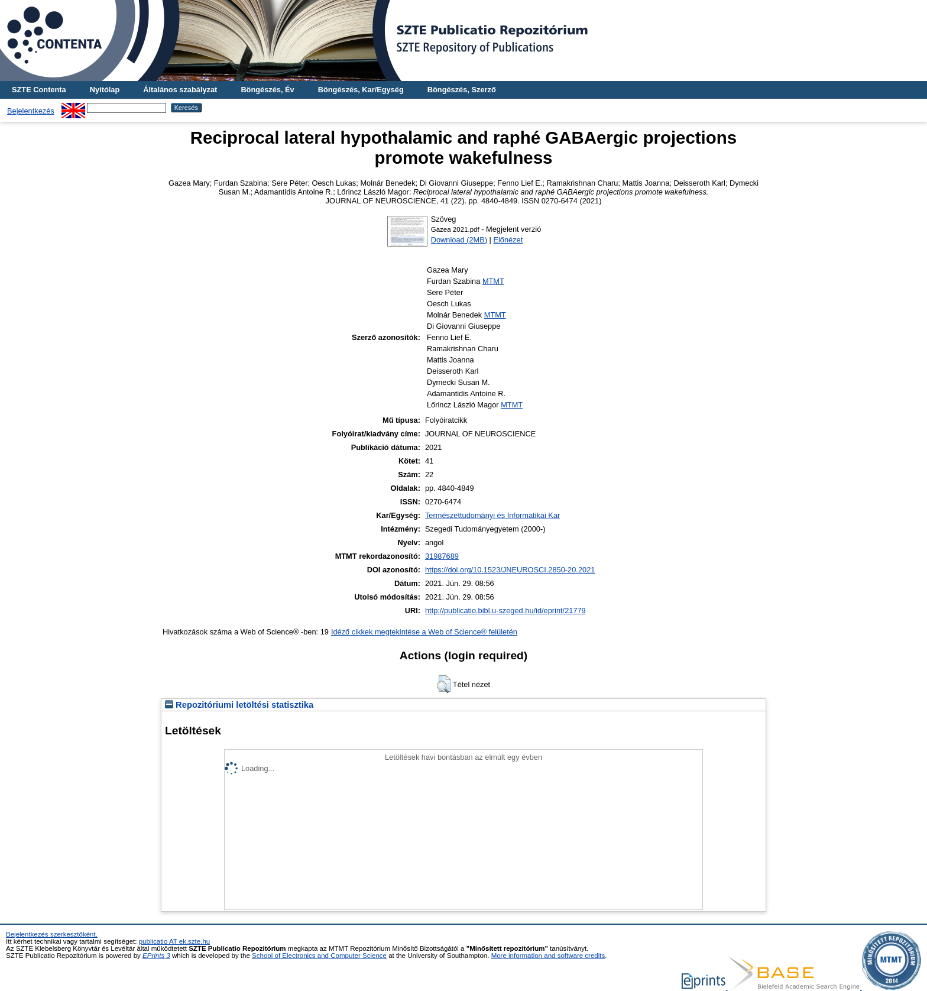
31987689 (442, 556)
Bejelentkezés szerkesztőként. (52, 934)
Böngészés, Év (267, 89)
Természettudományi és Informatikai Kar (492, 515)
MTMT (493, 281)
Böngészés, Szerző (461, 89)
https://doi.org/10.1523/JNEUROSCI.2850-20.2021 (510, 569)
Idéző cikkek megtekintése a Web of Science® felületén (424, 631)
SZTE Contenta (39, 89)
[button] (443, 684)
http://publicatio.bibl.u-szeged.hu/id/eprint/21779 (505, 610)
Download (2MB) (459, 239)
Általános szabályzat (180, 89)
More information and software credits (548, 955)
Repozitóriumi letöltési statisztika (239, 705)
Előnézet (508, 239)
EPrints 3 (156, 955)
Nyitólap (104, 89)
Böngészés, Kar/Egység (361, 89)
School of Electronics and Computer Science (319, 955)
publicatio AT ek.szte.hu (174, 941)
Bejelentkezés (30, 110)
